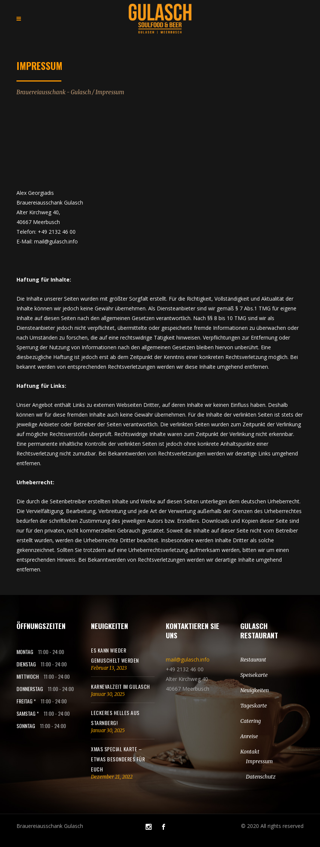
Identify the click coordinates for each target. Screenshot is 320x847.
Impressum (259, 761)
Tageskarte (253, 705)
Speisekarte (254, 675)
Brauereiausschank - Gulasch (53, 92)
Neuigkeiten (254, 690)
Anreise (249, 736)
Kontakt (249, 751)
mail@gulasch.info (188, 659)
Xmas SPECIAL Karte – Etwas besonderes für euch (118, 759)
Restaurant (253, 659)
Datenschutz (260, 776)
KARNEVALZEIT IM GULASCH (120, 686)
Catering (250, 721)
